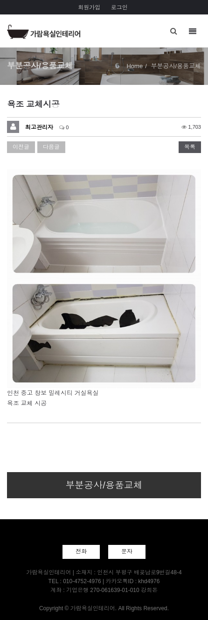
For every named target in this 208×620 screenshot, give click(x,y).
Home (134, 66)
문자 (126, 551)
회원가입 (89, 7)
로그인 (119, 7)
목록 (189, 147)
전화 (81, 551)
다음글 (51, 147)
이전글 (21, 147)
